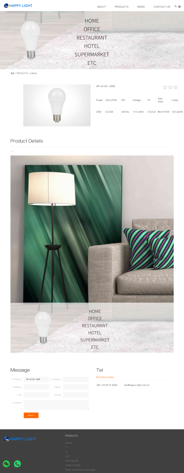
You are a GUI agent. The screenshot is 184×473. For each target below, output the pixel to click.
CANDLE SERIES (72, 465)
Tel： (19, 395)
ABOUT (101, 7)
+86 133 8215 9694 (106, 385)
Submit (31, 415)
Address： (17, 387)
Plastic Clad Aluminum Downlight (80, 469)
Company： (56, 379)
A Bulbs (33, 73)
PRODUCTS (121, 7)
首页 (12, 73)
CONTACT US (162, 7)
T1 (66, 447)
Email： (58, 395)
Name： (57, 387)
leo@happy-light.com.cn (137, 385)
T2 (66, 452)
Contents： (18, 402)
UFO (67, 456)
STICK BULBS (71, 460)
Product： (17, 379)
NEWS (141, 7)
